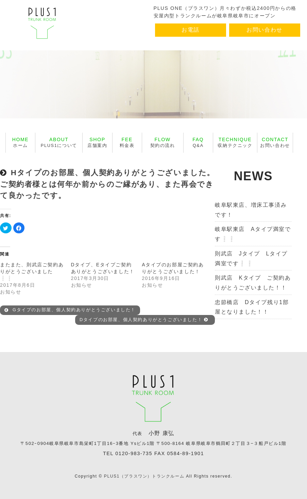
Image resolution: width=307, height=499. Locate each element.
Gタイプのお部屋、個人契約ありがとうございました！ (70, 310)
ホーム (20, 142)
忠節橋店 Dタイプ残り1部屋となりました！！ (252, 307)
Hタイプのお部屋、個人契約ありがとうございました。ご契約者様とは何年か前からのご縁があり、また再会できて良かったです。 (107, 184)
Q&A (198, 142)
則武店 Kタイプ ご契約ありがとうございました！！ (253, 282)
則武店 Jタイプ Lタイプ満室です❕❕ (251, 258)
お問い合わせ (264, 30)
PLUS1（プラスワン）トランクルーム (144, 476)
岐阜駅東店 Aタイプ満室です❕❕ (253, 234)
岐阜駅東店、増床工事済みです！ (251, 210)
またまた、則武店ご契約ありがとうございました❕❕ (32, 271)
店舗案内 (97, 142)
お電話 (191, 30)
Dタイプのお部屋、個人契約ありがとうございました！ (144, 319)
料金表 (127, 142)
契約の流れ (162, 142)
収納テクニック (235, 142)
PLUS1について (59, 142)
